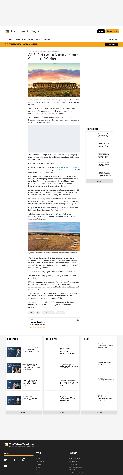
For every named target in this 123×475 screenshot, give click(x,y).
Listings (29, 468)
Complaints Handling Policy (58, 468)
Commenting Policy (56, 456)
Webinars (29, 465)
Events (29, 462)
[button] (37, 448)
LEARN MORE (111, 44)
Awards (29, 459)
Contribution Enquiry (79, 459)
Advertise (76, 456)
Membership (112, 31)
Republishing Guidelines (57, 462)
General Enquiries (78, 453)
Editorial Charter (55, 465)
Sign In (101, 31)
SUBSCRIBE (101, 462)
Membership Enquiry (79, 465)
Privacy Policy (54, 459)
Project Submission (78, 462)
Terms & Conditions (56, 453)
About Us (29, 453)
